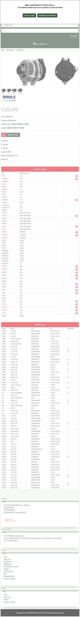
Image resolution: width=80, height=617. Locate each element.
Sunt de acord (29, 15)
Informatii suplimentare (47, 15)
